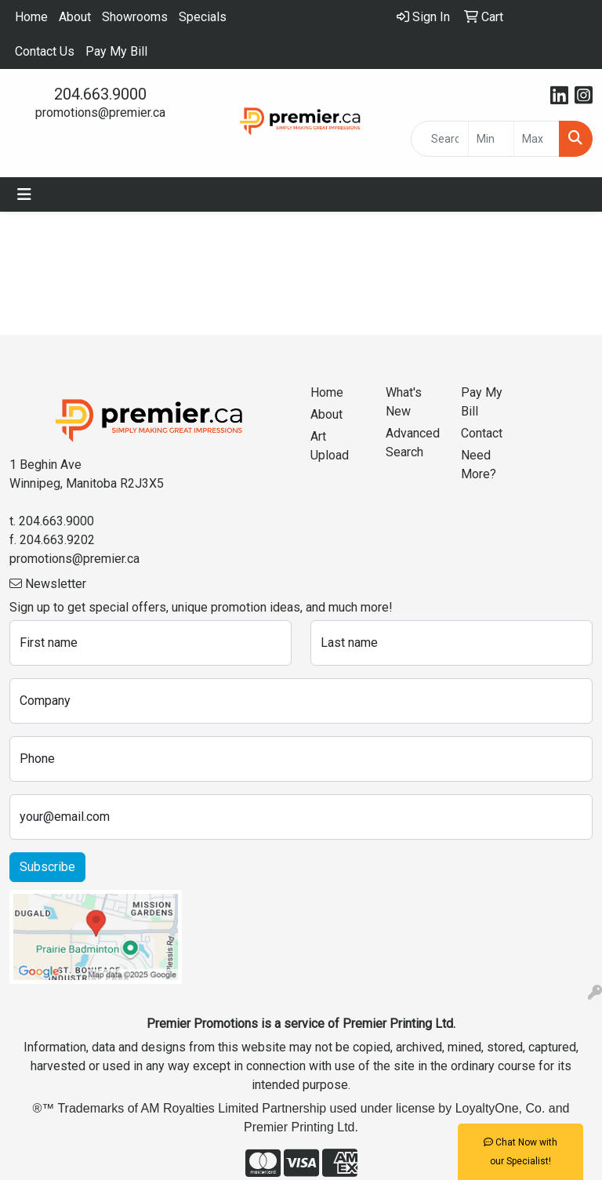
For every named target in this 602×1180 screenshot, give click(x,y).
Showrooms (135, 16)
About (75, 16)
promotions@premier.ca (100, 112)
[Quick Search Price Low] (491, 139)
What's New (404, 402)
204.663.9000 (100, 94)
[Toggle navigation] (24, 194)
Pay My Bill (116, 51)
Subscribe (47, 866)
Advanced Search (413, 442)
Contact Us (44, 51)
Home (31, 16)
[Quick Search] (440, 139)
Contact (481, 433)
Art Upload (329, 446)
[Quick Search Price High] (536, 139)
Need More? (478, 464)
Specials (203, 16)
